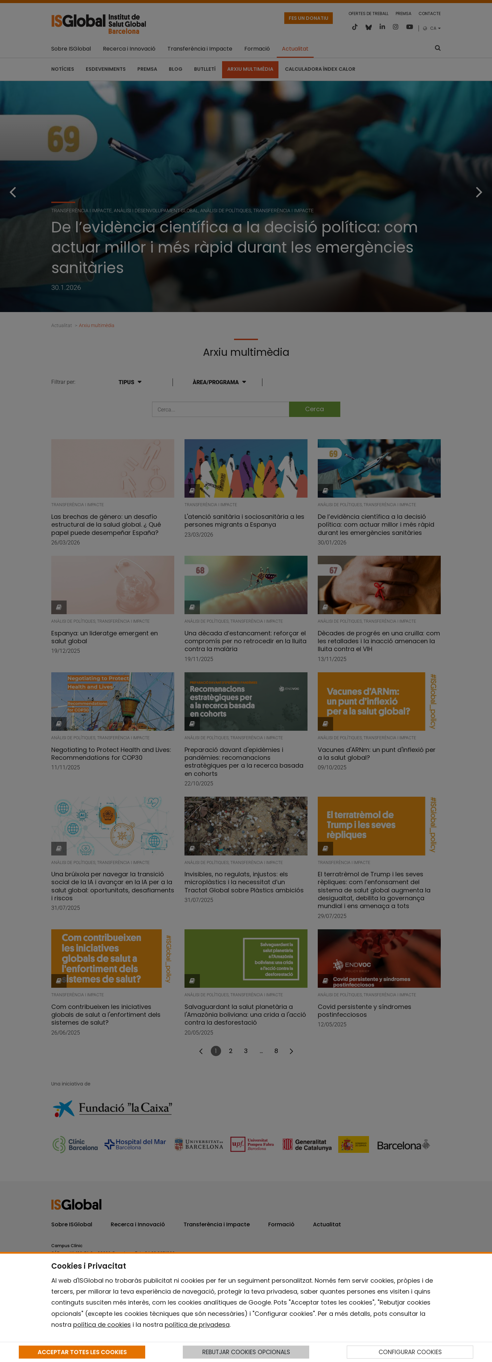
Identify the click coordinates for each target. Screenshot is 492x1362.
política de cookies (102, 1324)
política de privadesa (197, 1324)
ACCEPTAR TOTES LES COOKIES (82, 1352)
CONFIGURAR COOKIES (410, 1352)
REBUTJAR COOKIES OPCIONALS (246, 1352)
